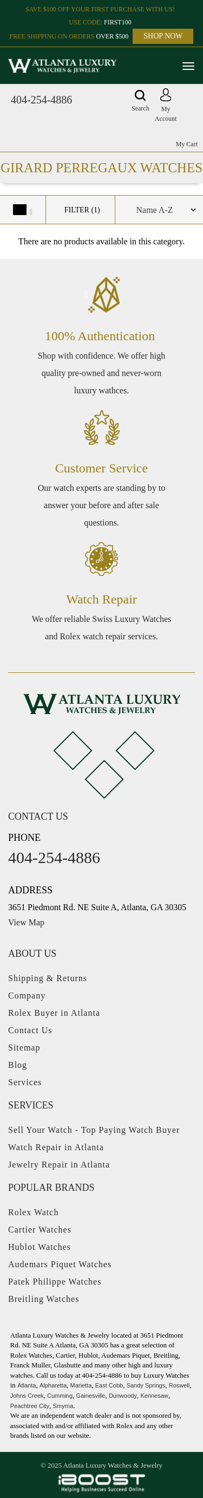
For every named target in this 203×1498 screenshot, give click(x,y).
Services (25, 1082)
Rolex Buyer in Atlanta (54, 1012)
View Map (26, 922)
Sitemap (24, 1047)
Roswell (179, 1385)
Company (26, 995)
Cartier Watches (39, 1229)
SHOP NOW (162, 36)
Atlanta (26, 1385)
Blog (17, 1064)
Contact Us (30, 1030)
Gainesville (91, 1395)
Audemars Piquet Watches (60, 1264)
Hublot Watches (39, 1246)
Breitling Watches (43, 1299)
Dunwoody (123, 1395)
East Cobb (109, 1385)
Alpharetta (53, 1385)
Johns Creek (27, 1395)
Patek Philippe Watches (54, 1281)
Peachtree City (29, 1406)
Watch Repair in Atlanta (56, 1147)
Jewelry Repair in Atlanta (59, 1164)
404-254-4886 (41, 100)
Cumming (60, 1395)
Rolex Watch (33, 1212)
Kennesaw (154, 1395)
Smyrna (63, 1406)
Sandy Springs (146, 1385)
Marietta (81, 1385)
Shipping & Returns (47, 978)
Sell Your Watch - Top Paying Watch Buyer (94, 1129)
